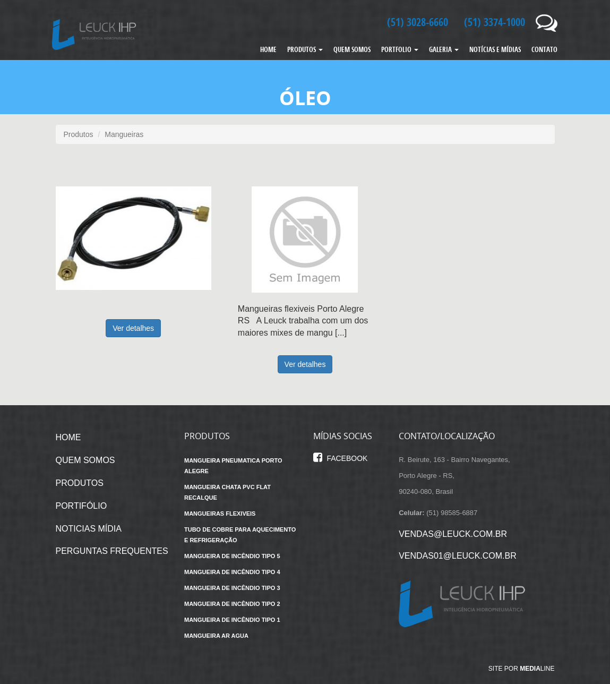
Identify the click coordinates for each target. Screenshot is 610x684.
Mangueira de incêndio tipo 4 (232, 572)
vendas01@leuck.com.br (458, 555)
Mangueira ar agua (216, 635)
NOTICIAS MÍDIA (89, 528)
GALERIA (444, 49)
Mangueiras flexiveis (219, 513)
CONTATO (544, 49)
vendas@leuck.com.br (453, 533)
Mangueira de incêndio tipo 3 (232, 588)
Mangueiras (124, 134)
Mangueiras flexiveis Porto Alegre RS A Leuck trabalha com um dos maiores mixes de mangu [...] (303, 321)
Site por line (521, 668)
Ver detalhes (133, 328)
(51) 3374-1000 (494, 22)
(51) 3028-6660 (417, 22)
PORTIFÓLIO (81, 505)
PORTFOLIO (399, 49)
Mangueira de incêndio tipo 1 (232, 620)
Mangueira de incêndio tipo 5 (232, 556)
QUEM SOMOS (352, 49)
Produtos (78, 134)
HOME (268, 49)
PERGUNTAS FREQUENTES (112, 550)
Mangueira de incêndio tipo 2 (232, 604)
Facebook (340, 458)
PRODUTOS (305, 49)
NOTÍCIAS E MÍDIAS (495, 49)
